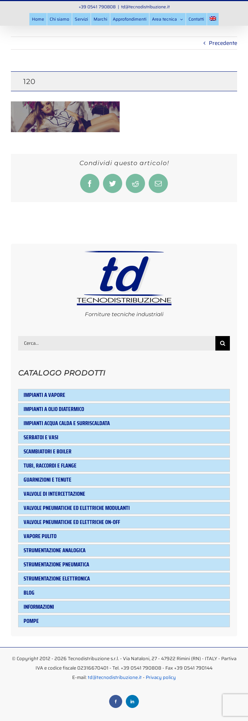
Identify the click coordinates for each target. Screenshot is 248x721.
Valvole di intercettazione (54, 493)
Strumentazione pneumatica (56, 564)
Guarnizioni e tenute (47, 479)
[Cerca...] (116, 343)
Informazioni (39, 606)
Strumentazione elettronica (57, 578)
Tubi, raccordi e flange (50, 465)
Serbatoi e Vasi (41, 437)
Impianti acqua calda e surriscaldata (67, 423)
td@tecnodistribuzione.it (145, 6)
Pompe (31, 620)
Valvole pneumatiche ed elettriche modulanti (77, 507)
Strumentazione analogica (55, 550)
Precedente (223, 43)
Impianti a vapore (44, 394)
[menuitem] (213, 19)
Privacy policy (161, 677)
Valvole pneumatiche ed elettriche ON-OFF (72, 522)
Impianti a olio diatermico (54, 409)
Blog (29, 592)
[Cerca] (222, 343)
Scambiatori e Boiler (47, 451)
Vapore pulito (40, 536)
